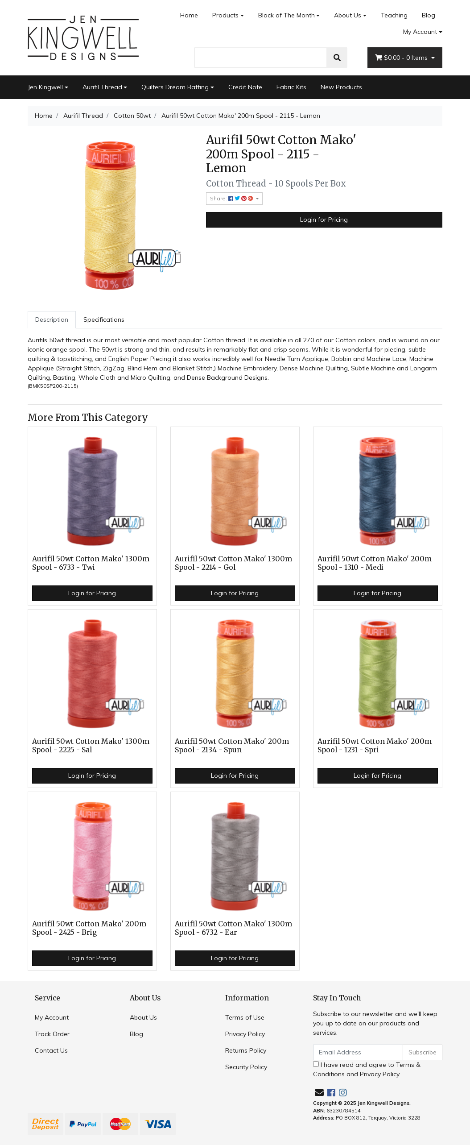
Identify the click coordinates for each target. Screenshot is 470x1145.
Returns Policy (245, 1050)
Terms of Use (244, 1017)
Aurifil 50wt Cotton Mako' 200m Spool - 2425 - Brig (89, 928)
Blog (428, 15)
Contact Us (51, 1050)
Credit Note (245, 87)
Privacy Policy (245, 1034)
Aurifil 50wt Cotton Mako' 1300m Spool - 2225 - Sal (90, 745)
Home (189, 15)
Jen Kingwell (45, 87)
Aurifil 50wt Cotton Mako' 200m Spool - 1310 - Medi (374, 563)
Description (51, 319)
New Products (341, 87)
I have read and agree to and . (367, 1069)
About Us (347, 15)
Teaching (394, 15)
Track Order (52, 1034)
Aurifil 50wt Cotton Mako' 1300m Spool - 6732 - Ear (233, 928)
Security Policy (246, 1067)
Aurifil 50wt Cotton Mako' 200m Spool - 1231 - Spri (374, 745)
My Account (52, 1017)
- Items (402, 57)
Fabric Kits (291, 87)
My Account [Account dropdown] (420, 32)
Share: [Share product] (232, 198)
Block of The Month (286, 15)
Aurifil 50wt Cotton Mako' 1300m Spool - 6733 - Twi (90, 563)
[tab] (52, 319)
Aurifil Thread (102, 87)
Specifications (103, 319)
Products (225, 15)
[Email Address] (358, 1052)
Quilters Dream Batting (175, 87)
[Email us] (319, 1092)
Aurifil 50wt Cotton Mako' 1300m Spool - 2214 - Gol (233, 563)
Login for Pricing (324, 220)
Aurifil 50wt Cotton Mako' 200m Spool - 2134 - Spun (232, 745)
